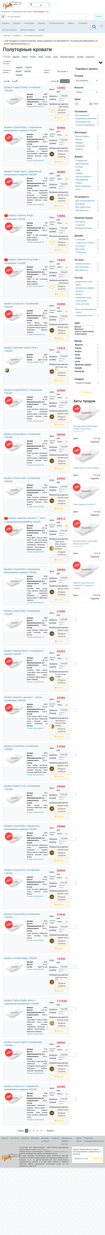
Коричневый (84, 334)
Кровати (17, 23)
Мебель (71, 23)
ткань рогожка (82, 304)
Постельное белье (56, 23)
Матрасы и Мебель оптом (67, 1141)
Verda (40, 57)
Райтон (25, 57)
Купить (59, 118)
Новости (56, 1138)
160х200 (27, 71)
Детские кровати (28, 30)
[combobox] (68, 96)
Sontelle (80, 57)
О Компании (16, 11)
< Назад (20, 1131)
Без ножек (80, 249)
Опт (47, 11)
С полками (80, 239)
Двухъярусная (82, 164)
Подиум (79, 173)
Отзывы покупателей (35, 106)
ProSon (33, 57)
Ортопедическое (83, 122)
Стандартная (81, 160)
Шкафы (42, 30)
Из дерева (80, 146)
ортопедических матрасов (59, 1151)
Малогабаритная (83, 186)
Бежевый (84, 329)
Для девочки (81, 270)
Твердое (79, 143)
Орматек (16, 57)
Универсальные (82, 264)
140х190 (28, 68)
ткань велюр (81, 301)
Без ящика (80, 222)
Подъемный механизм (85, 118)
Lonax (55, 57)
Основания (82, 23)
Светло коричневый (84, 331)
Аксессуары (29, 23)
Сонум (48, 57)
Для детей (80, 204)
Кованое (79, 149)
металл (78, 294)
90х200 (18, 71)
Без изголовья (82, 136)
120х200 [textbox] (64, 96)
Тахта (78, 189)
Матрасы (6, 23)
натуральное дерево (84, 288)
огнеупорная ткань (84, 315)
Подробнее (95, 442)
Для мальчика (82, 267)
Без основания (82, 115)
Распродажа (38, 11)
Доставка (27, 11)
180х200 (19, 75)
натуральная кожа (83, 281)
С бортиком (80, 252)
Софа (77, 170)
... (44, 1130)
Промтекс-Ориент (67, 57)
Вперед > (50, 1131)
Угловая (79, 167)
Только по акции (83, 383)
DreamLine (90, 57)
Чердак (78, 183)
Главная (4, 1138)
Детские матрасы (9, 30)
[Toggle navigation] (94, 27)
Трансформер (81, 180)
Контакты (5, 11)
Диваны (41, 23)
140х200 (19, 68)
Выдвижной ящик (83, 228)
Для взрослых (82, 210)
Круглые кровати (83, 176)
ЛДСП (78, 285)
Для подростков (83, 207)
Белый (84, 327)
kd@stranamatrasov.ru (42, 1149)
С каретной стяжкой (84, 243)
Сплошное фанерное (85, 125)
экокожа (79, 291)
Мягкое (78, 139)
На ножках (80, 246)
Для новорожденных (85, 201)
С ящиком (80, 225)
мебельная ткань (83, 297)
